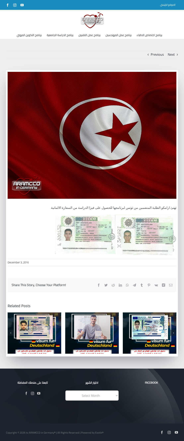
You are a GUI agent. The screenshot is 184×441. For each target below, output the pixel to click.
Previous (157, 54)
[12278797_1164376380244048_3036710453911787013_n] (92, 135)
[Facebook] (26, 393)
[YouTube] (38, 393)
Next (171, 54)
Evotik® (99, 432)
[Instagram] (32, 393)
